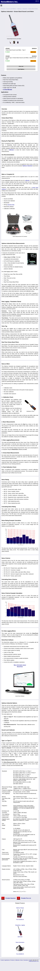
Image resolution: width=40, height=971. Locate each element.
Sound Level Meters (11, 8)
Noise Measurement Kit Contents (19, 236)
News (21, 960)
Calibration (17, 960)
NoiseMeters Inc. (9, 2)
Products (3, 8)
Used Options (21, 69)
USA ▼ (37, 1)
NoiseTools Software (19, 695)
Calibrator (11, 149)
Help (30, 960)
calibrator (27, 180)
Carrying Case (10, 204)
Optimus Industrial (27, 165)
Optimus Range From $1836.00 (20, 913)
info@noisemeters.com (34, 961)
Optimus (19, 8)
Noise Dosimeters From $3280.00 (20, 948)
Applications (7, 960)
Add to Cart (33, 51)
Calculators (26, 960)
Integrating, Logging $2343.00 (20, 931)
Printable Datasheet (10, 898)
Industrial (25, 8)
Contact (2, 960)
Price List (21, 66)
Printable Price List (26, 898)
